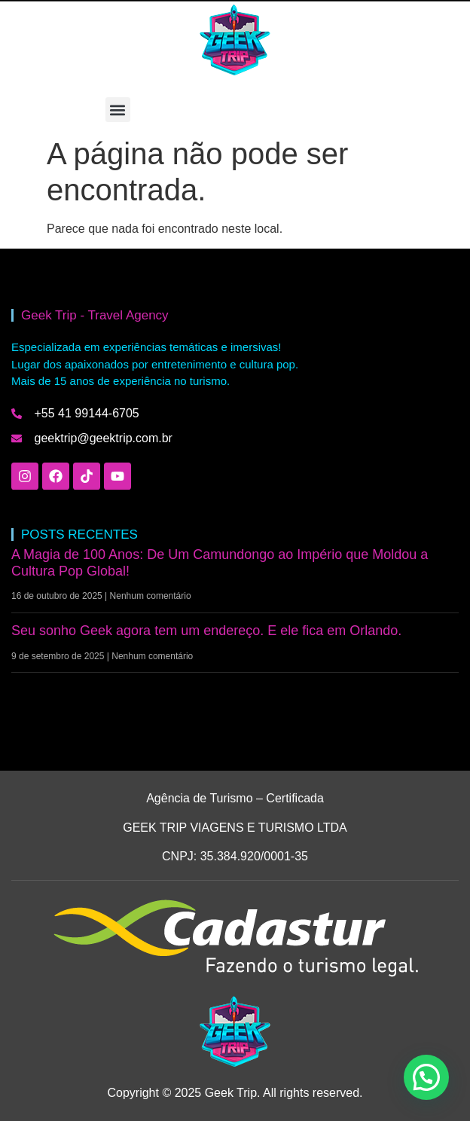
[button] (117, 109)
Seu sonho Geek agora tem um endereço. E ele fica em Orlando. (206, 630)
